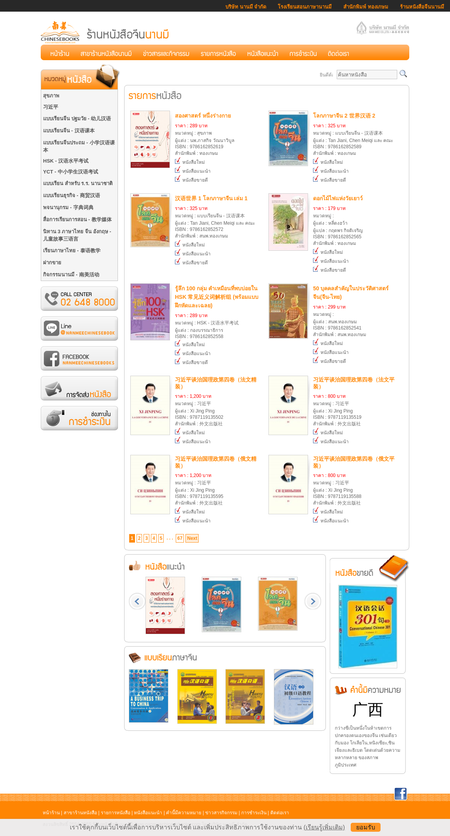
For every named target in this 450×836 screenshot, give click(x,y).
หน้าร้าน (51, 812)
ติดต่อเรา (279, 812)
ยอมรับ (365, 827)
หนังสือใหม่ (190, 162)
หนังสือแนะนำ (193, 171)
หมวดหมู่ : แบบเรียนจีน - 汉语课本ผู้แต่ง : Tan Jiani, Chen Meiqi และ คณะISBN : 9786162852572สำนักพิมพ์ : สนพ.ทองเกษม (217, 216)
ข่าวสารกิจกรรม (221, 812)
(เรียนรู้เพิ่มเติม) (324, 827)
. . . (169, 538)
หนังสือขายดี (191, 180)
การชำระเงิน (254, 812)
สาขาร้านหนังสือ (80, 812)
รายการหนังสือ (115, 812)
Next (192, 538)
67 (179, 538)
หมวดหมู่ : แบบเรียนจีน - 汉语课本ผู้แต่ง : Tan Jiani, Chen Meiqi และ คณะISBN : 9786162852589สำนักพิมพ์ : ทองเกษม (355, 133)
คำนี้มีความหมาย (183, 812)
